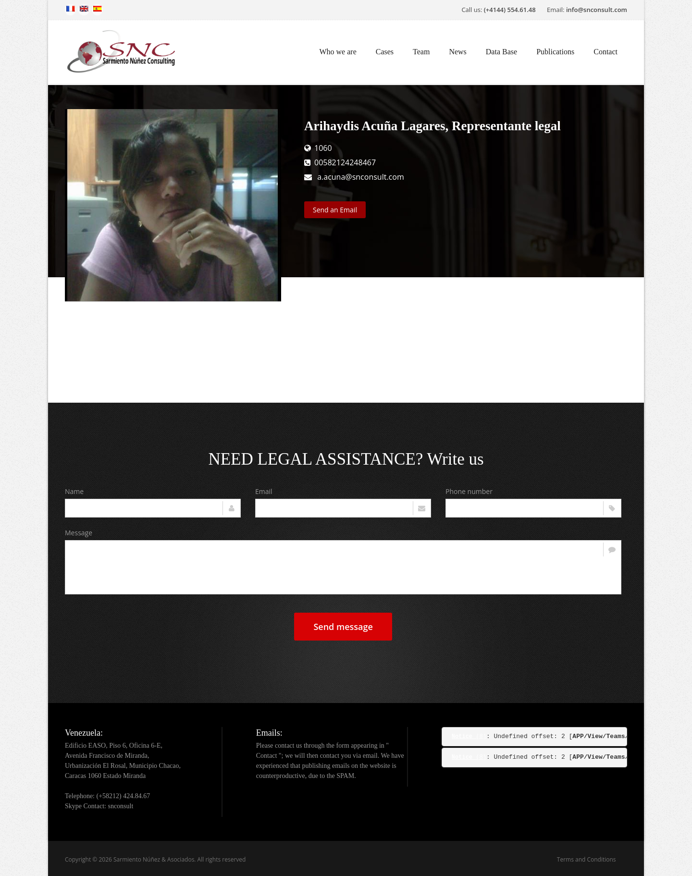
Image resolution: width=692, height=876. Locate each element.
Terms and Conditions (586, 859)
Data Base (501, 52)
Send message (342, 626)
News (457, 52)
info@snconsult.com (596, 9)
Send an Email (335, 209)
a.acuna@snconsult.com (360, 177)
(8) (469, 736)
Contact (605, 52)
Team (421, 52)
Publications (555, 52)
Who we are (337, 52)
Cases (385, 52)
